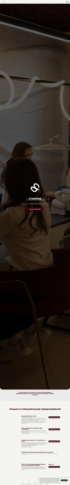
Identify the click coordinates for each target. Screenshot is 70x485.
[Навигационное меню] (67, 1)
